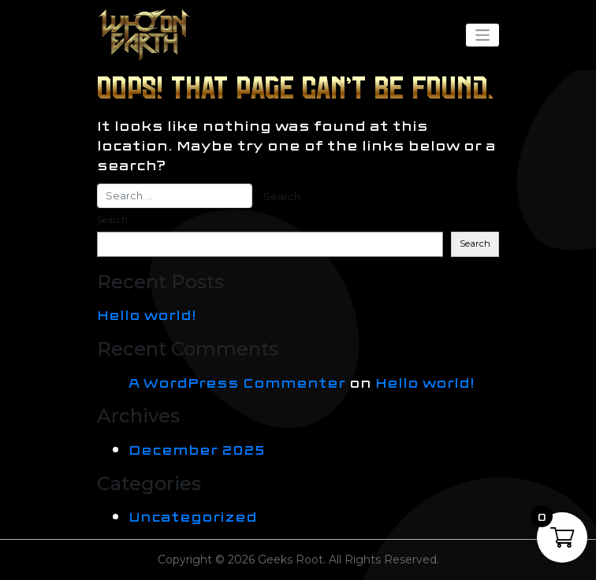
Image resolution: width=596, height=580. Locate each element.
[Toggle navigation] (482, 35)
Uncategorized (193, 516)
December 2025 (197, 449)
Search (112, 219)
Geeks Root (290, 559)
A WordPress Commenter (237, 382)
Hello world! (146, 314)
